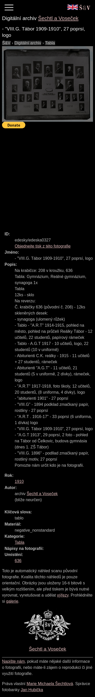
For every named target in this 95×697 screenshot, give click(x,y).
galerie (12, 601)
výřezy (62, 595)
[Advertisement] (47, 177)
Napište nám (13, 661)
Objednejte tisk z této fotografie (43, 246)
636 (18, 561)
